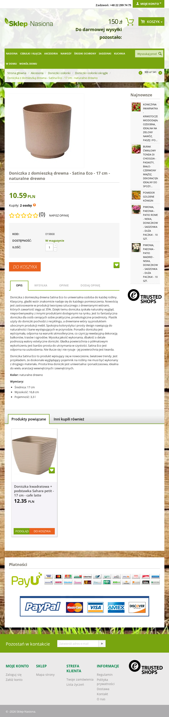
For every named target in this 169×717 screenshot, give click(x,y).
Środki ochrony (85, 53)
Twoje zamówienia (80, 679)
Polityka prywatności (106, 682)
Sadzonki (105, 53)
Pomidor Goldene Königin (149, 196)
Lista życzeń (75, 684)
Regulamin (105, 674)
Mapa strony (45, 674)
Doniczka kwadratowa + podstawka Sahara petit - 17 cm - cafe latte (34, 490)
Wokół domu (28, 63)
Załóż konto (14, 680)
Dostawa (103, 689)
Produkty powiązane (28, 419)
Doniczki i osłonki (59, 73)
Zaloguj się (14, 674)
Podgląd (22, 531)
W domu (11, 63)
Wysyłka (40, 285)
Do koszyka (25, 267)
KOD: (15, 234)
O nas (101, 699)
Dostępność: (22, 241)
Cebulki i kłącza (31, 53)
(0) (42, 214)
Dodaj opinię (90, 285)
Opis (19, 285)
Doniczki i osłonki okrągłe (91, 73)
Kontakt (102, 694)
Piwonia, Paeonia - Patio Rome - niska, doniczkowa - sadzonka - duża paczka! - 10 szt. (151, 222)
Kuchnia (119, 53)
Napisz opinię (59, 215)
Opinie (64, 285)
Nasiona (12, 53)
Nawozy (66, 53)
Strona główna (16, 73)
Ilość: (16, 247)
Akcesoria (51, 53)
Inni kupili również (69, 419)
